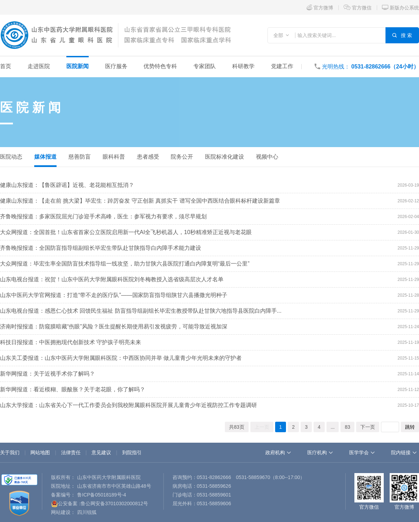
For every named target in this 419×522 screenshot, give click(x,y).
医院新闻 (77, 66)
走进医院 (39, 66)
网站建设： (63, 512)
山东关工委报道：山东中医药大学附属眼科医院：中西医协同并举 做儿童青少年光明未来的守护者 (121, 358)
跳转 (410, 427)
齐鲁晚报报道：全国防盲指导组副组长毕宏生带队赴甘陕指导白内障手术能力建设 (100, 248)
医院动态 (11, 157)
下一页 (367, 427)
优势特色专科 (160, 66)
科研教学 (243, 66)
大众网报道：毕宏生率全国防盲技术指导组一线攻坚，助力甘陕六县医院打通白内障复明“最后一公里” (125, 264)
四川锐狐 (87, 512)
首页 (5, 66)
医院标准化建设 (224, 157)
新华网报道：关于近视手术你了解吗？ (47, 374)
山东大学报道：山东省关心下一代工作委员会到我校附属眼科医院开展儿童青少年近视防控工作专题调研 (128, 405)
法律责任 (71, 452)
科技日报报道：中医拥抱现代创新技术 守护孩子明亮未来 (70, 342)
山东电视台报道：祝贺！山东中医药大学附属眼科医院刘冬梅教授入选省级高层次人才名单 (111, 279)
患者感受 (148, 157)
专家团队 (204, 66)
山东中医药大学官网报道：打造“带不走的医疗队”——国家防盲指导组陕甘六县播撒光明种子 (113, 295)
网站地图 (40, 452)
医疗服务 (116, 66)
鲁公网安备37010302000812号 (114, 503)
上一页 (262, 427)
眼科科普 (114, 157)
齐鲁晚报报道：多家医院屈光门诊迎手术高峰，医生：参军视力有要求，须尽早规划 (103, 216)
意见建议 (101, 452)
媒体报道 (45, 157)
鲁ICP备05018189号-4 (101, 495)
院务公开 (182, 157)
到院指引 (132, 452)
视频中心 (267, 157)
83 (347, 427)
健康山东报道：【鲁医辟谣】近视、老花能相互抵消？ (67, 185)
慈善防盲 (79, 157)
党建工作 (282, 66)
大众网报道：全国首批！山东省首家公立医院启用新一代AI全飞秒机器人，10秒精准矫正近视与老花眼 (126, 232)
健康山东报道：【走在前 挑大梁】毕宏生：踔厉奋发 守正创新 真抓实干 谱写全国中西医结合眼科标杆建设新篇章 (140, 201)
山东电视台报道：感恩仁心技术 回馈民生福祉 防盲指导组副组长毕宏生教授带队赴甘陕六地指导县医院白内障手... (140, 311)
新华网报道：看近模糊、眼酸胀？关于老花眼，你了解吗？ (72, 389)
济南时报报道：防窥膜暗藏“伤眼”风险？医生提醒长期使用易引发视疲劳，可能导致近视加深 (113, 326)
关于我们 (10, 452)
